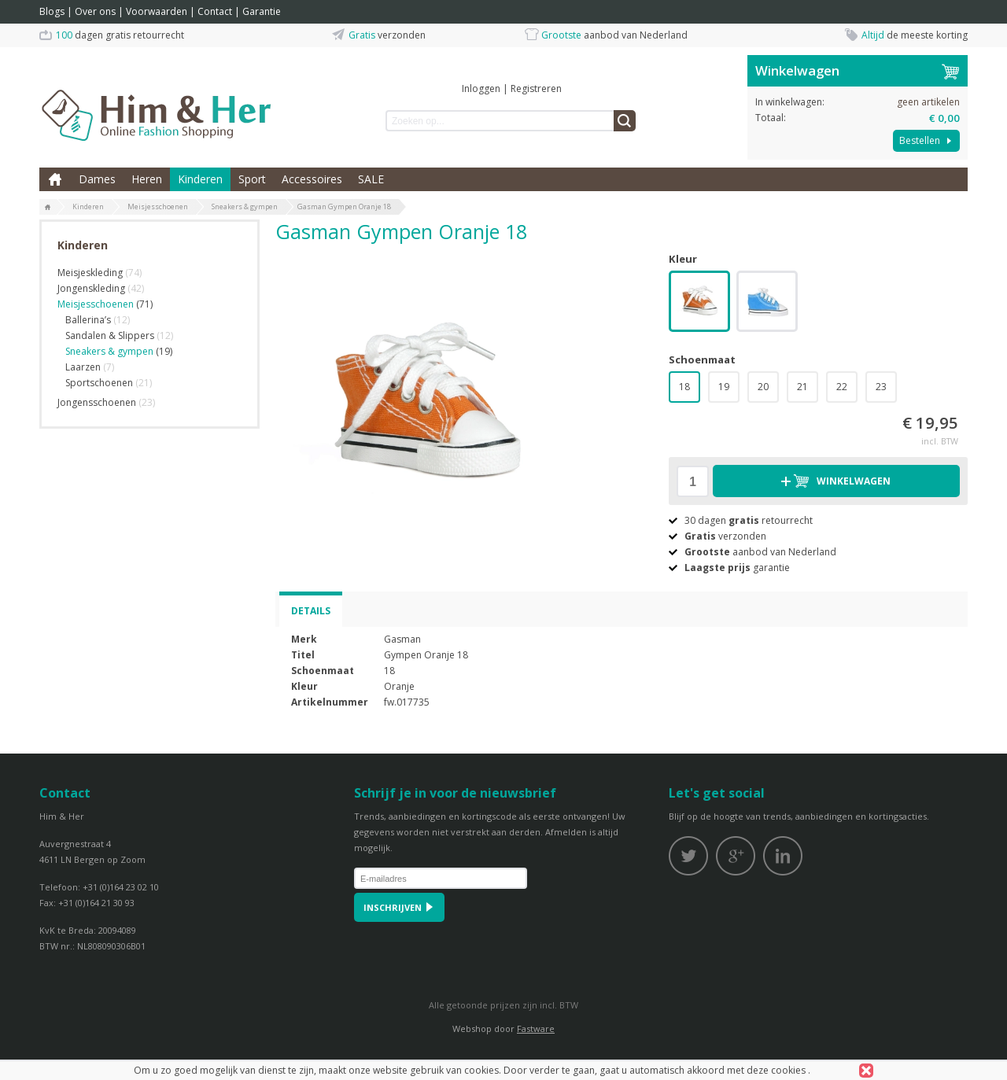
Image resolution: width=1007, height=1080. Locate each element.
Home (55, 179)
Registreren (536, 88)
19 (723, 386)
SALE (371, 178)
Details (310, 610)
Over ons (95, 11)
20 (763, 386)
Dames (97, 178)
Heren (146, 178)
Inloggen (481, 88)
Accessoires (312, 178)
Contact (214, 11)
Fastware (536, 1028)
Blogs (52, 11)
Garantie (261, 11)
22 (841, 386)
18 (684, 386)
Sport (252, 178)
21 (802, 386)
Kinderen (200, 178)
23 (881, 386)
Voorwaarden (156, 11)
